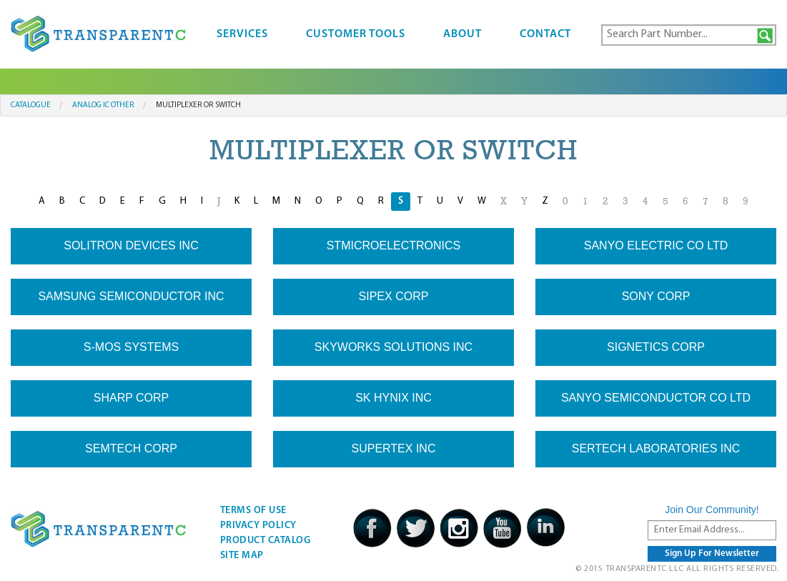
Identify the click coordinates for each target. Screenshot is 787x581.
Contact (545, 34)
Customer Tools (355, 34)
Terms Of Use (253, 510)
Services (242, 34)
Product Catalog (265, 540)
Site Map (242, 555)
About (462, 34)
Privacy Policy (258, 525)
